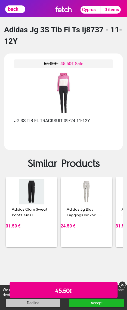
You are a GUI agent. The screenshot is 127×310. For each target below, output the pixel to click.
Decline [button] (33, 303)
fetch (63, 9)
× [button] (122, 284)
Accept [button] (97, 303)
